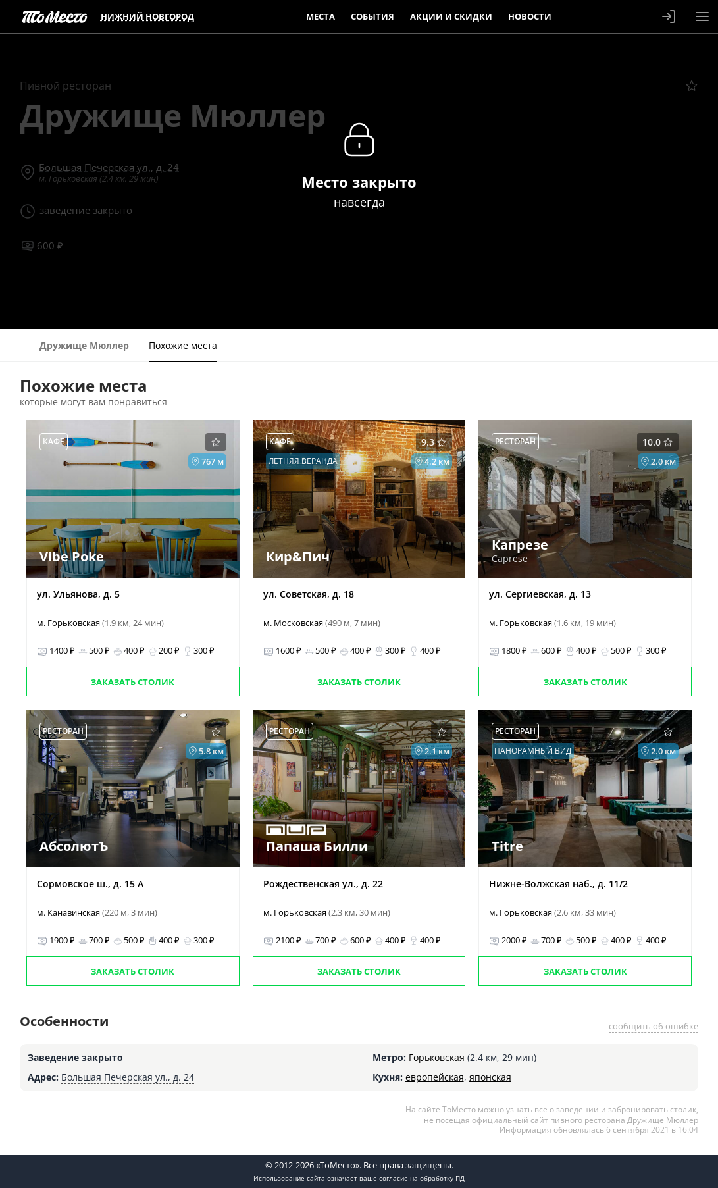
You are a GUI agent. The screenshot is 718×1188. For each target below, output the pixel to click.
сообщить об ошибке (653, 1026)
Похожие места (183, 345)
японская (490, 1077)
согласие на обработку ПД (422, 1178)
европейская (434, 1077)
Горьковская (437, 1057)
